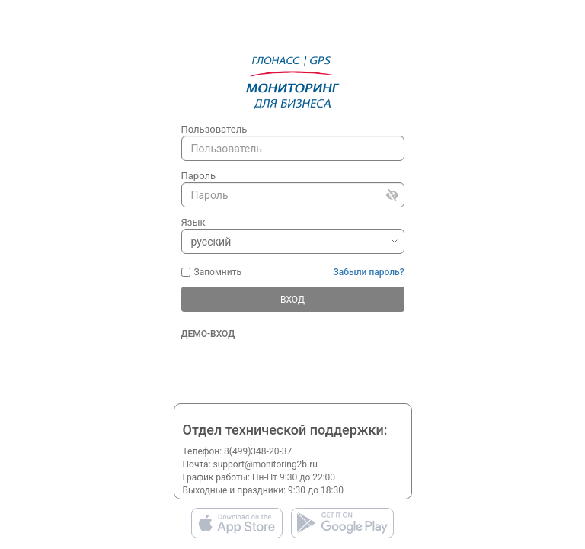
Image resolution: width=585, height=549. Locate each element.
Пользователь (214, 129)
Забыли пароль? (369, 272)
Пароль (198, 176)
